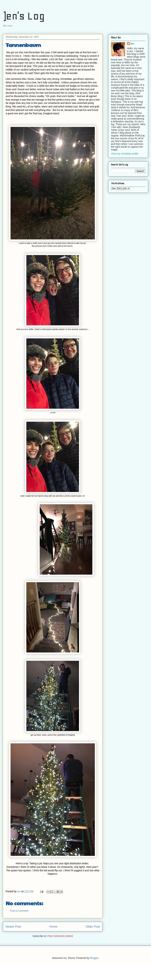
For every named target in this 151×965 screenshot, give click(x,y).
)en (132, 43)
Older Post (93, 926)
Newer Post (13, 926)
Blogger (94, 958)
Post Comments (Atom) (60, 936)
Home (53, 926)
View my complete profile (124, 153)
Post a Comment (19, 910)
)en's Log (24, 16)
